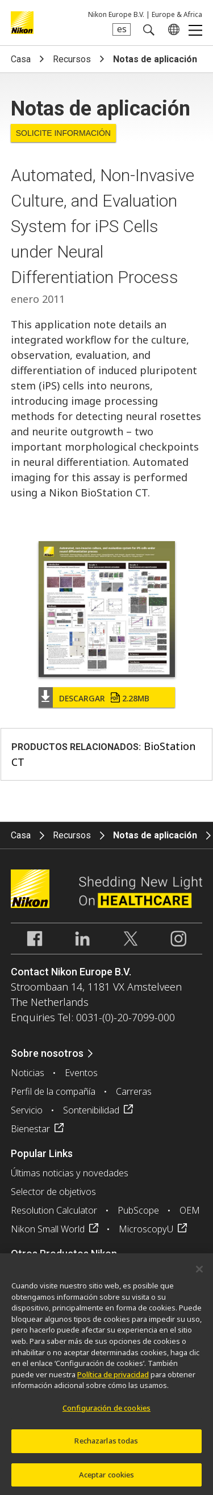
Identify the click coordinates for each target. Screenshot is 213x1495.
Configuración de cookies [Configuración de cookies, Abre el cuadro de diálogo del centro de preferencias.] (106, 1412)
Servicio (27, 1110)
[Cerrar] (199, 1274)
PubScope (138, 1210)
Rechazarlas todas (106, 1445)
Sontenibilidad (91, 1110)
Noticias (27, 1072)
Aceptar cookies (107, 1479)
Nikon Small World (48, 1229)
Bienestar (30, 1129)
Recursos (72, 59)
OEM (189, 1210)
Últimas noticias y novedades (69, 1173)
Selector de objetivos (53, 1191)
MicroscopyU (146, 1229)
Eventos (81, 1072)
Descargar (104, 698)
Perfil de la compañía (53, 1091)
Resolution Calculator (54, 1210)
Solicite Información (63, 133)
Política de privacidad (113, 1379)
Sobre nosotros (47, 1053)
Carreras (134, 1091)
